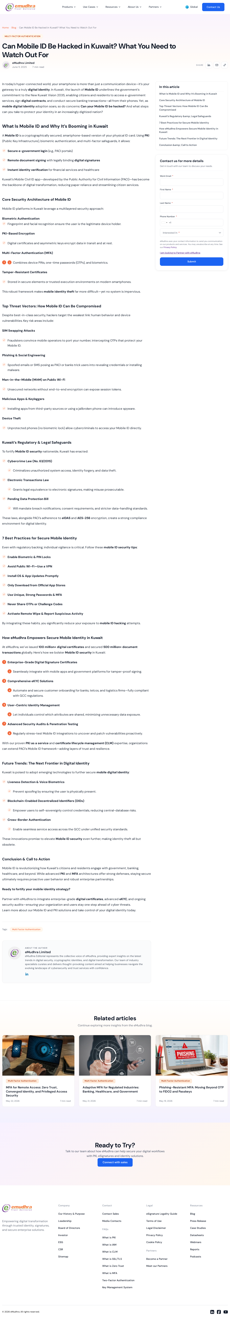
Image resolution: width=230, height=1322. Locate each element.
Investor (63, 1235)
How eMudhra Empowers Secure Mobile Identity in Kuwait (188, 130)
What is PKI (109, 1237)
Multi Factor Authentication (23, 36)
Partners (154, 6)
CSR (60, 1249)
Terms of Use (154, 1221)
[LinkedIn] (27, 974)
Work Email (166, 176)
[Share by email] (216, 65)
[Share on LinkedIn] (209, 65)
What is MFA (109, 1273)
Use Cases (89, 6)
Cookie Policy (154, 1242)
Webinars (195, 1242)
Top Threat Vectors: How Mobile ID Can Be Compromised (183, 108)
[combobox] (165, 222)
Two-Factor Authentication (118, 1280)
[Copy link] (224, 65)
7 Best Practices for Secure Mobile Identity (184, 122)
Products (67, 6)
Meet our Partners (156, 1266)
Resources (111, 6)
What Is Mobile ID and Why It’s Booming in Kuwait (188, 93)
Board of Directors (69, 1228)
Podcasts (195, 1256)
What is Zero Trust (113, 1266)
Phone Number (168, 216)
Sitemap (63, 1256)
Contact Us (213, 7)
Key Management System (117, 1287)
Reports (194, 1249)
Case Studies (198, 1228)
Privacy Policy (170, 247)
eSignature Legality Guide (161, 1213)
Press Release (198, 1221)
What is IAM (109, 1244)
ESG (60, 1242)
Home (5, 27)
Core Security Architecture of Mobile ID (182, 100)
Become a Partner (156, 1258)
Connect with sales (115, 1162)
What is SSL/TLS (112, 1258)
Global (191, 7)
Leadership (65, 1221)
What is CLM (110, 1251)
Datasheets (197, 1235)
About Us (133, 6)
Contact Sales (110, 1213)
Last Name (166, 203)
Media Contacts (111, 1221)
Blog (14, 27)
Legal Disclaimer (156, 1228)
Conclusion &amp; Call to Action (178, 145)
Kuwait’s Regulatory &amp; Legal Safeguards (185, 116)
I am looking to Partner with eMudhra (180, 252)
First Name (166, 189)
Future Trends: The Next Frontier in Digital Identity (188, 138)
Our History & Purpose (71, 1213)
